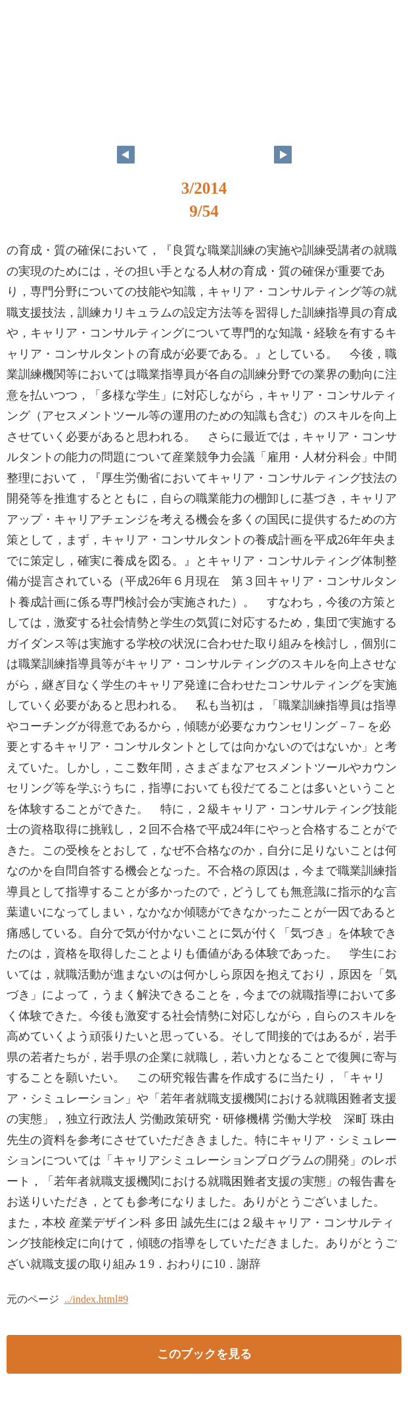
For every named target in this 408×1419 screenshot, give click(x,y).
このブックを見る (204, 1354)
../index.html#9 (96, 1299)
